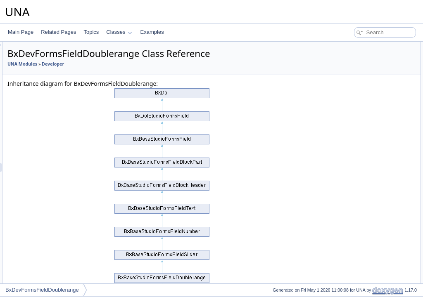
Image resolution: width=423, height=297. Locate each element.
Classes (119, 32)
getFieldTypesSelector (362, 255)
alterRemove (351, 155)
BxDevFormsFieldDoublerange (42, 290)
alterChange (350, 146)
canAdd (345, 110)
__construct (350, 64)
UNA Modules (125, 64)
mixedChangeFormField (363, 173)
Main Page (20, 32)
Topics (91, 32)
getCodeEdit (351, 209)
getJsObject (350, 73)
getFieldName (352, 264)
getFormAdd (351, 219)
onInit (343, 101)
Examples (152, 32)
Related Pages (58, 32)
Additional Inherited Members (363, 164)
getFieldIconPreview (359, 282)
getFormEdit (350, 228)
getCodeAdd (351, 200)
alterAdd (346, 137)
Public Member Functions (359, 46)
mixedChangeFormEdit (362, 191)
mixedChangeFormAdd (362, 182)
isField (344, 128)
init (340, 55)
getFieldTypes (352, 246)
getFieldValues (353, 273)
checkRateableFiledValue (365, 237)
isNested (347, 119)
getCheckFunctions (358, 82)
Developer (156, 64)
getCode (346, 91)
